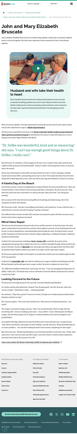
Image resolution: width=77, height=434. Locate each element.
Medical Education (64, 372)
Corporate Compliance (31, 422)
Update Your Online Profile (67, 394)
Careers (4, 368)
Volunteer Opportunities (9, 372)
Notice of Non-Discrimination (50, 422)
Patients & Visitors (38, 363)
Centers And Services (15, 13)
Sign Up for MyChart (39, 381)
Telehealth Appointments (41, 394)
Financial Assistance (39, 377)
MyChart (50, 4)
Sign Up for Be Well (39, 399)
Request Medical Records (41, 386)
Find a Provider (37, 368)
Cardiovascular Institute (33, 13)
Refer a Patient (63, 363)
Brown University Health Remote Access (21, 414)
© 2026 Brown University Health (11, 422)
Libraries (61, 386)
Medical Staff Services (65, 377)
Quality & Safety (6, 377)
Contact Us (5, 390)
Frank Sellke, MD (17, 261)
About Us (4, 363)
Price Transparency (19, 427)
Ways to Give (5, 386)
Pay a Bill (35, 372)
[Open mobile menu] (71, 4)
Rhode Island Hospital (36, 128)
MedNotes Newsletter (65, 390)
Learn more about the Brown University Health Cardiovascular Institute (32, 342)
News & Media (6, 381)
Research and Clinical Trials (67, 381)
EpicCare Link (63, 368)
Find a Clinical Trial (38, 390)
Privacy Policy (67, 422)
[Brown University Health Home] (4, 13)
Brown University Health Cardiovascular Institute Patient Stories (25, 17)
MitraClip (26, 247)
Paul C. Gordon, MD (38, 241)
